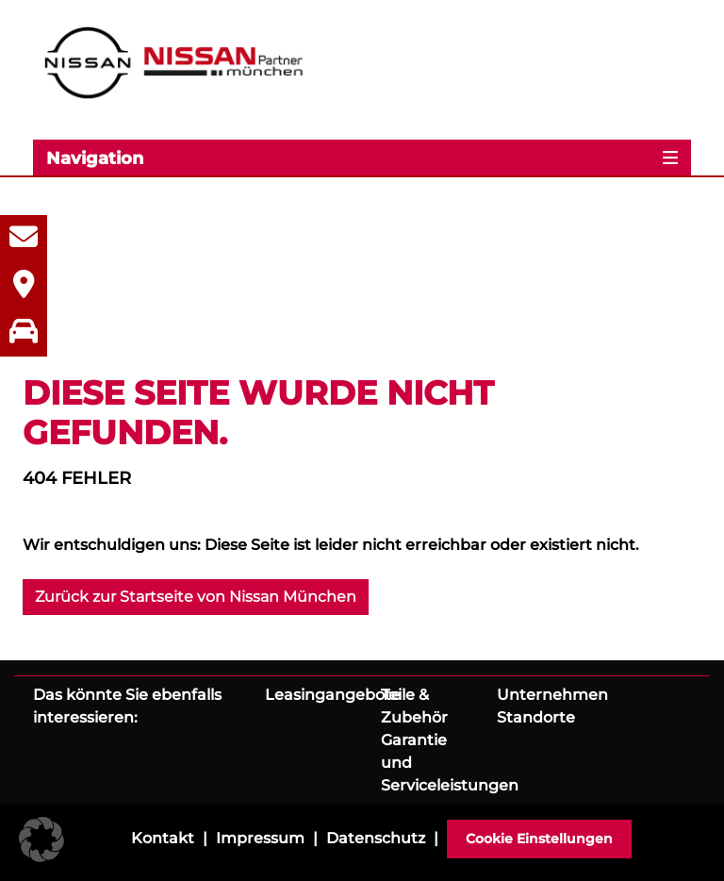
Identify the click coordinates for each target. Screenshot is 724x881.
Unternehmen (552, 695)
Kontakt (162, 838)
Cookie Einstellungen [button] (539, 838)
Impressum (260, 838)
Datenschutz (375, 838)
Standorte (536, 717)
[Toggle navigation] (362, 157)
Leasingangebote (333, 695)
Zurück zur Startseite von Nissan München (195, 597)
